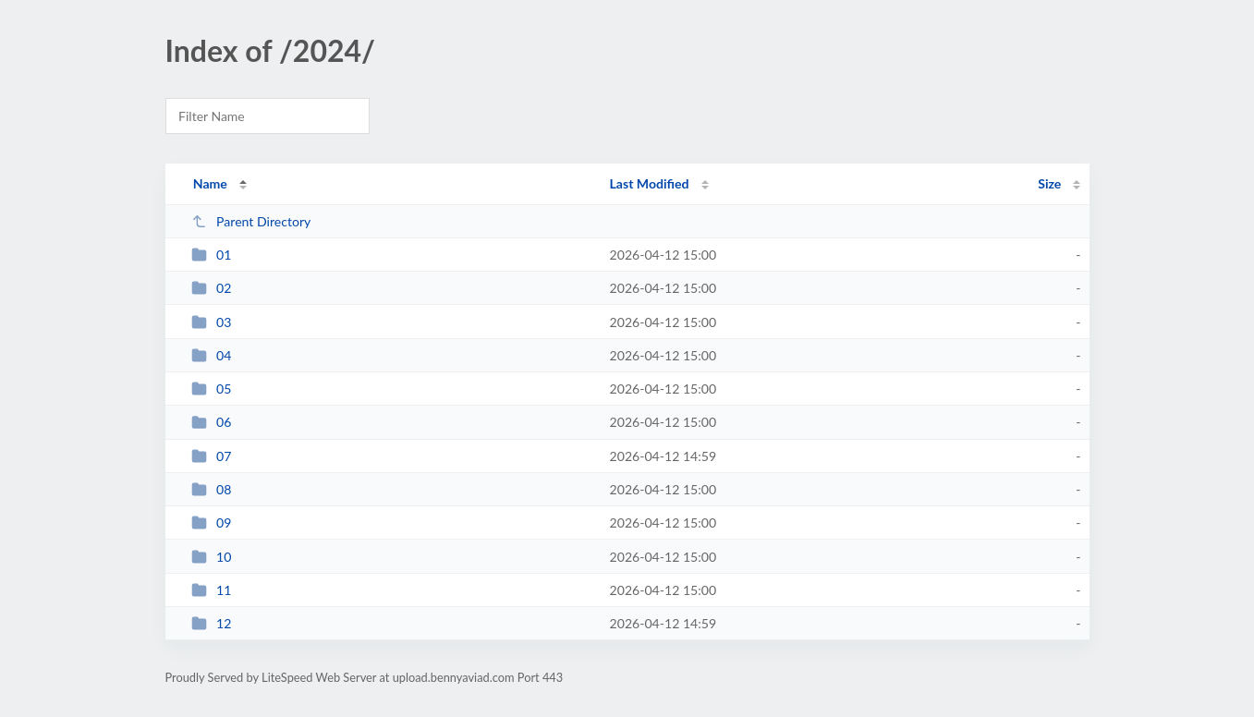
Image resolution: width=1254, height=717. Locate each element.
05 (211, 388)
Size (1049, 183)
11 (211, 590)
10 (211, 557)
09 (211, 522)
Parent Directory (251, 221)
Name (210, 183)
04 (211, 355)
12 (211, 623)
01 (211, 254)
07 (211, 456)
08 (211, 489)
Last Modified (649, 183)
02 (211, 288)
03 (211, 322)
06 (211, 422)
